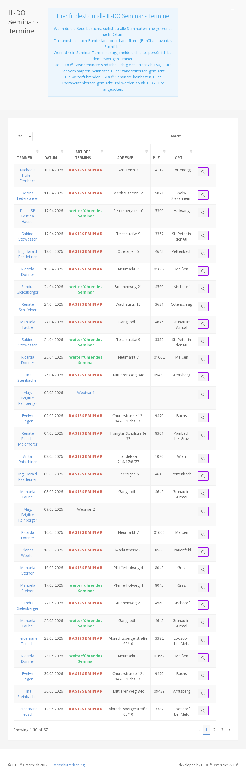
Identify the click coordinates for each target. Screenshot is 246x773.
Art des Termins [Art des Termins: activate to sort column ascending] (83, 154)
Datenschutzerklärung (68, 765)
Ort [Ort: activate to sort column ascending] (178, 157)
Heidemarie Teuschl (28, 641)
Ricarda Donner (27, 271)
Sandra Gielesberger (27, 289)
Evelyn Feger (27, 418)
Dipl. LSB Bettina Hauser (27, 216)
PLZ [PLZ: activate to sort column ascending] (156, 157)
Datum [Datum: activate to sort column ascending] (50, 157)
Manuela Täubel (27, 324)
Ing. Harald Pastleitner (27, 254)
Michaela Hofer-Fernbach (28, 175)
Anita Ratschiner (27, 459)
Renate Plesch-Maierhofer (27, 439)
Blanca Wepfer (27, 552)
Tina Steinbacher (27, 377)
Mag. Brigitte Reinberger (27, 398)
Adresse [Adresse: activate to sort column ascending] (125, 157)
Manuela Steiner (27, 570)
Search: (200, 136)
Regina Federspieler (27, 195)
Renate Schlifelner (28, 307)
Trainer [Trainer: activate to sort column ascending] (24, 157)
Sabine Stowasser (27, 236)
